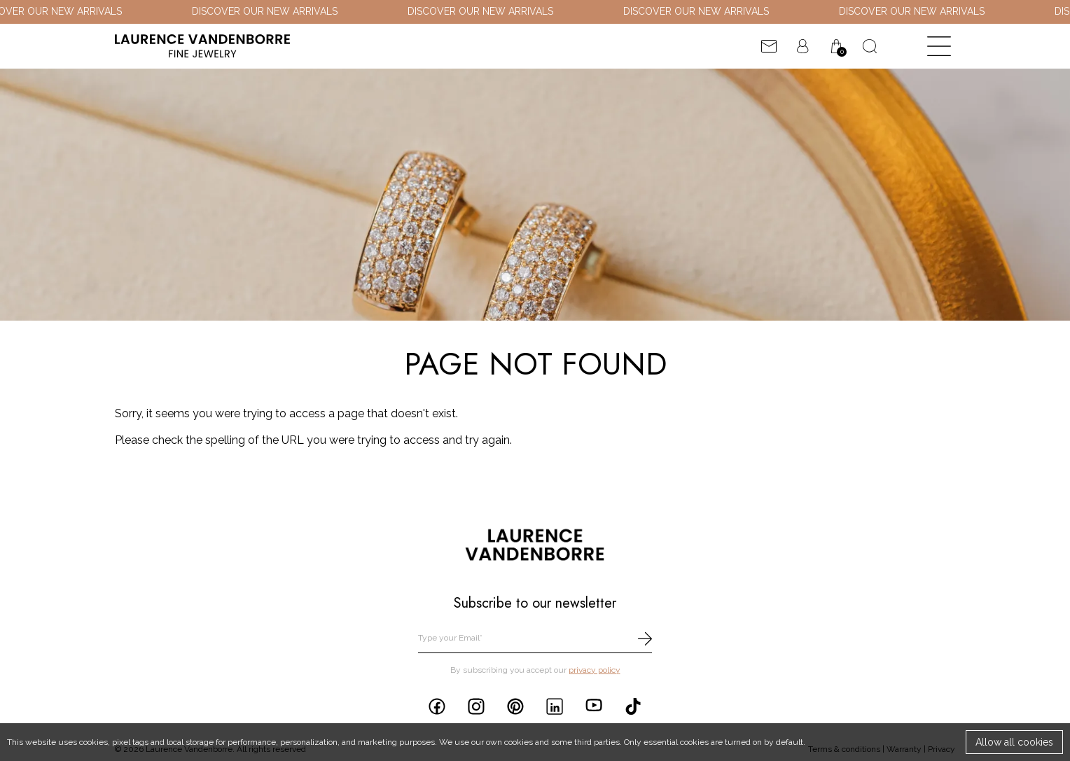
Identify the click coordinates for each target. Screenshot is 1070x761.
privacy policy (594, 670)
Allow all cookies (1014, 742)
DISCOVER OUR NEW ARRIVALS (269, 11)
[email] (535, 638)
